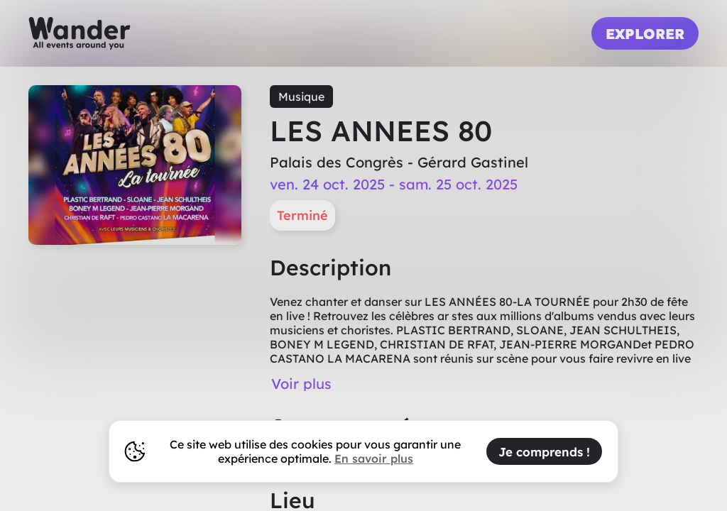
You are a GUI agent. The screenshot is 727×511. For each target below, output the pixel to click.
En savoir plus (373, 458)
